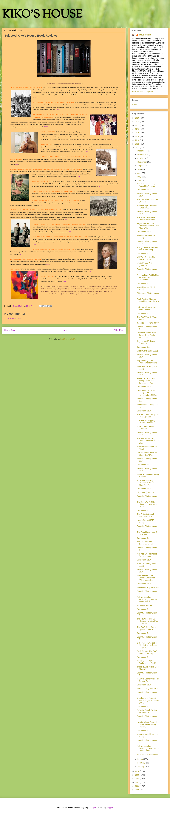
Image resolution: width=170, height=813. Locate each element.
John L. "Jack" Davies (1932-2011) (146, 342)
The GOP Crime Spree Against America (146, 628)
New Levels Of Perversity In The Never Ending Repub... (147, 724)
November (142, 154)
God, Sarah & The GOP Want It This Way (147, 652)
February (141, 763)
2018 (137, 121)
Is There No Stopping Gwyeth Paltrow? (146, 421)
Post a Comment (14, 318)
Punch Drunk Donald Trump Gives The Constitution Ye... (145, 380)
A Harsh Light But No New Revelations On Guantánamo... (148, 277)
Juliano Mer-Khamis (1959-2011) (145, 427)
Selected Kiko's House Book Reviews (146, 308)
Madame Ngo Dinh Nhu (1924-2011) (147, 206)
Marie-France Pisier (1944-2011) (145, 264)
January (141, 767)
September (142, 162)
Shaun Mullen (145, 35)
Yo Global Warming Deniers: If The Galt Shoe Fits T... (146, 482)
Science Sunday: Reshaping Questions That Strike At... (147, 599)
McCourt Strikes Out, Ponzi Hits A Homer (146, 185)
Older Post (118, 330)
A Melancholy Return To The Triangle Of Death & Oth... (148, 700)
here (99, 294)
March (140, 759)
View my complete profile (142, 92)
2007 (137, 782)
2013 (137, 140)
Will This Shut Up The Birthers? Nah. (146, 258)
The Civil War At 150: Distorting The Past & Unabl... (147, 504)
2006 (137, 786)
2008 (137, 779)
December (142, 151)
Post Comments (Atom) (69, 339)
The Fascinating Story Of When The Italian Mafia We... (148, 440)
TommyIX (92, 808)
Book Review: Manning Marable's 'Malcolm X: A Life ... (148, 301)
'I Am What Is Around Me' (147, 754)
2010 (137, 771)
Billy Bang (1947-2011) (146, 492)
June (139, 173)
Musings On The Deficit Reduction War (147, 555)
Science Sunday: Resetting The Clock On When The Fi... (148, 748)
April (139, 180)
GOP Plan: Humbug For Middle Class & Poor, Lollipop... (147, 645)
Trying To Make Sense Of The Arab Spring (147, 248)
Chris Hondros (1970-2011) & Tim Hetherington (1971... (147, 392)
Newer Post (9, 330)
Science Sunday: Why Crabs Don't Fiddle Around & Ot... (146, 335)
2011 (137, 147)
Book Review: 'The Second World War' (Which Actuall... (146, 577)
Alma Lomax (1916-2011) (147, 688)
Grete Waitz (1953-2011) (147, 351)
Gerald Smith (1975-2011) (148, 323)
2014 (137, 136)
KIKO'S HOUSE (42, 15)
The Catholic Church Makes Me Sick (145, 515)
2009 (137, 775)
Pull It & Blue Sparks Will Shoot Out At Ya (147, 454)
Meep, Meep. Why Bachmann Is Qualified (147, 662)
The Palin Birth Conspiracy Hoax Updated (148, 415)
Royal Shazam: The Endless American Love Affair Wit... (148, 225)
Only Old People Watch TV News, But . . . (147, 711)
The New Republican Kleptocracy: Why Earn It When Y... (147, 621)
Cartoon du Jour (144, 190)
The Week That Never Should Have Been (146, 218)
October (141, 158)
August (140, 166)
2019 (137, 118)
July (139, 169)
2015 (137, 133)
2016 (137, 129)
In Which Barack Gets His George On (148, 680)
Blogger (110, 808)
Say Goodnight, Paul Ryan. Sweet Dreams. (147, 361)
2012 (137, 144)
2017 (137, 125)
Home (64, 330)
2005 (137, 790)
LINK (101, 186)
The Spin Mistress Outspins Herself (145, 543)
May (139, 177)
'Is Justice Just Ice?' (145, 605)
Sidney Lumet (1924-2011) (148, 587)
